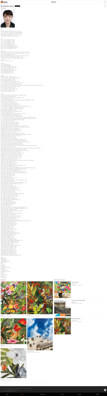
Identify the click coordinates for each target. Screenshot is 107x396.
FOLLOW (17, 6)
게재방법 (97, 394)
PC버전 (29, 388)
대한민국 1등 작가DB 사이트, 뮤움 (7, 388)
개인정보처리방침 (18, 388)
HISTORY (79, 394)
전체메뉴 (105, 2)
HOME (7, 394)
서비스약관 (25, 388)
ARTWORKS (42, 394)
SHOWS (62, 394)
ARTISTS (22, 394)
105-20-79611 (15, 390)
